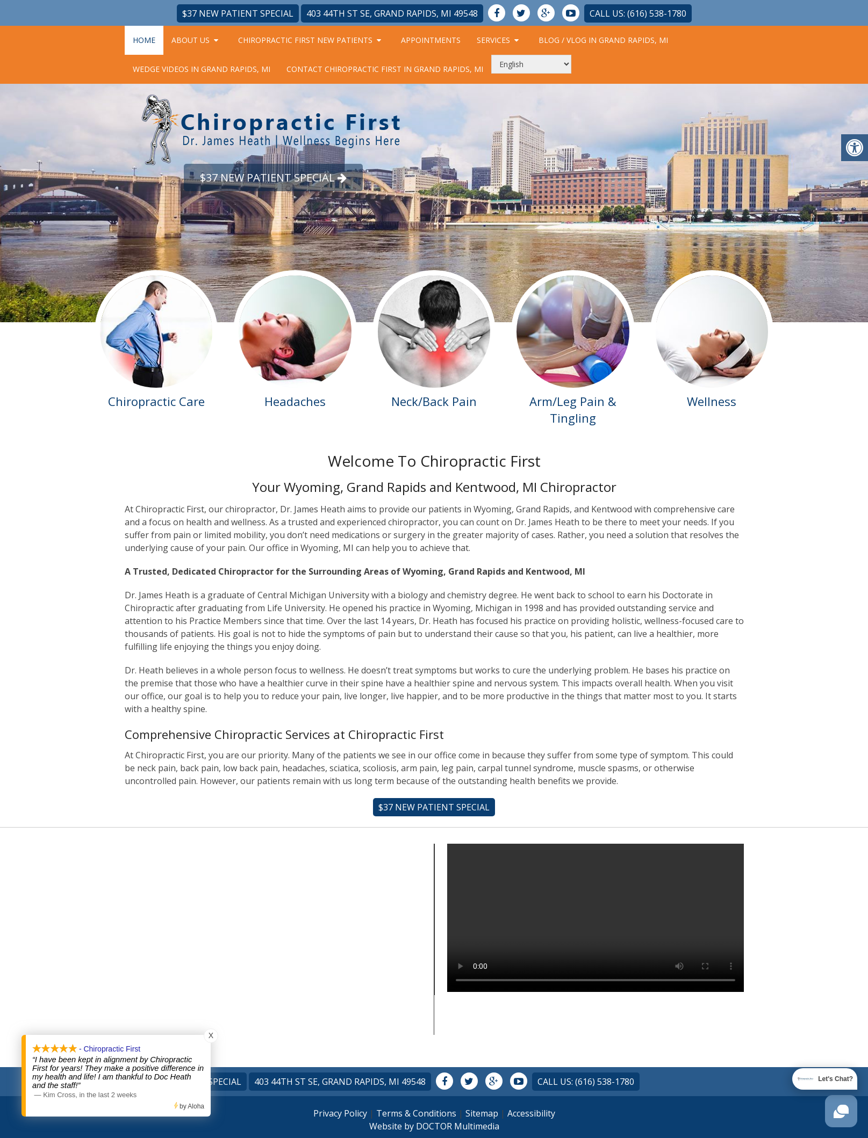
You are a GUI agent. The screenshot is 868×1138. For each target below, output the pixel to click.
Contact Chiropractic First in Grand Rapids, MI (384, 69)
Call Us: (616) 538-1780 (638, 13)
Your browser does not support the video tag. (595, 918)
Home (144, 40)
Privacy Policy (340, 1113)
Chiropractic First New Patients (305, 40)
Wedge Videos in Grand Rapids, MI (201, 69)
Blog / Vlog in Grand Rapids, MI (603, 40)
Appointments (431, 40)
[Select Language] (531, 64)
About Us (190, 40)
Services (493, 40)
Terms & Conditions (416, 1113)
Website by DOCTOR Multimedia (434, 1126)
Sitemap (481, 1113)
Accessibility (531, 1113)
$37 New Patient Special (237, 13)
